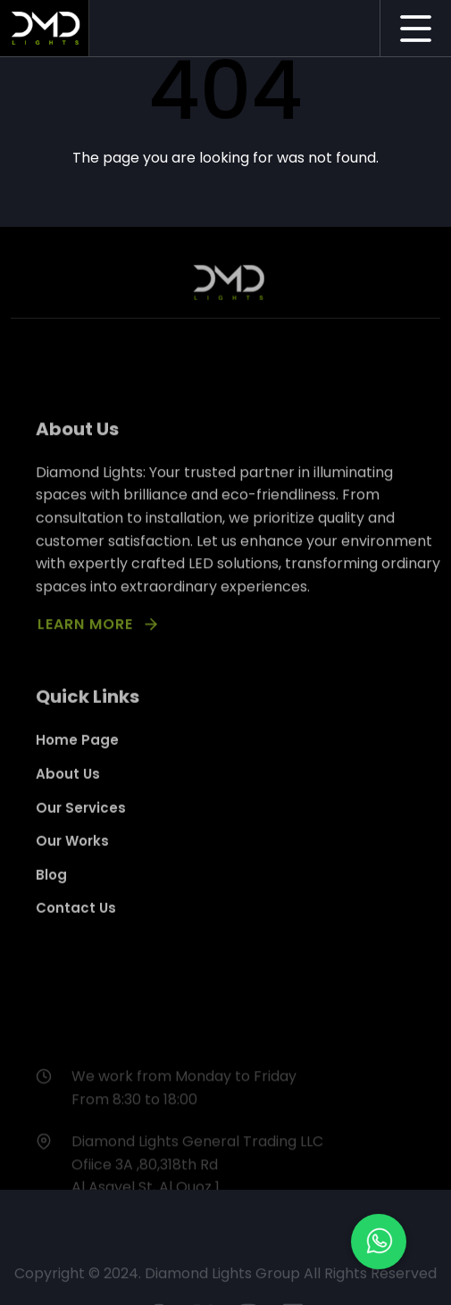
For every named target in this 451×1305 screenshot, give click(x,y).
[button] (378, 1241)
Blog (51, 886)
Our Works (72, 853)
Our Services (81, 819)
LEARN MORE (85, 636)
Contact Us (76, 920)
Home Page (77, 752)
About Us (68, 786)
